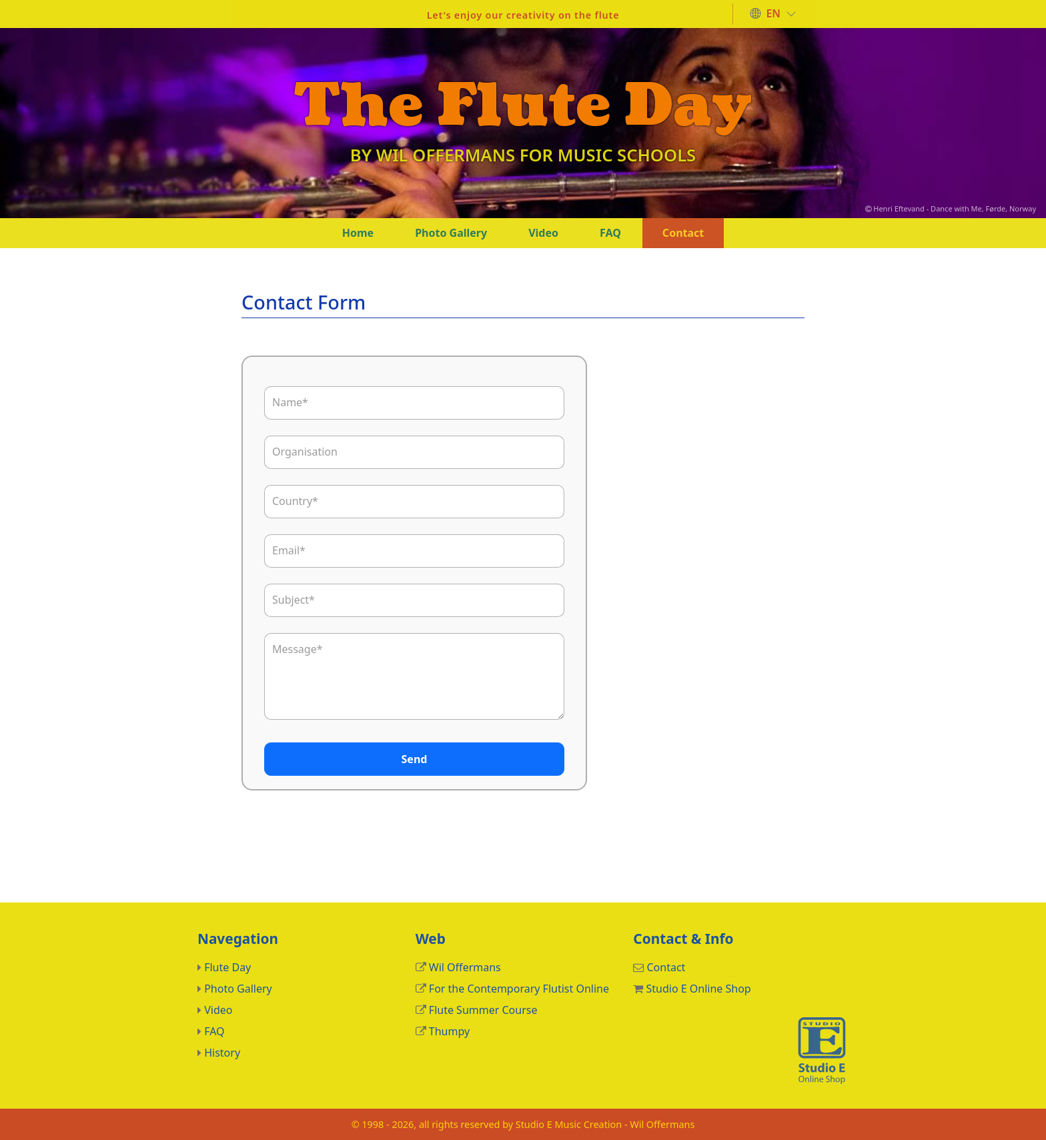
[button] (773, 14)
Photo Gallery (451, 232)
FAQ (610, 232)
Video (543, 232)
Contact (683, 232)
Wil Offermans (465, 967)
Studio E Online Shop (698, 988)
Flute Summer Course (483, 1010)
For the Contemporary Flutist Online (519, 988)
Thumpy (449, 1031)
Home (358, 232)
